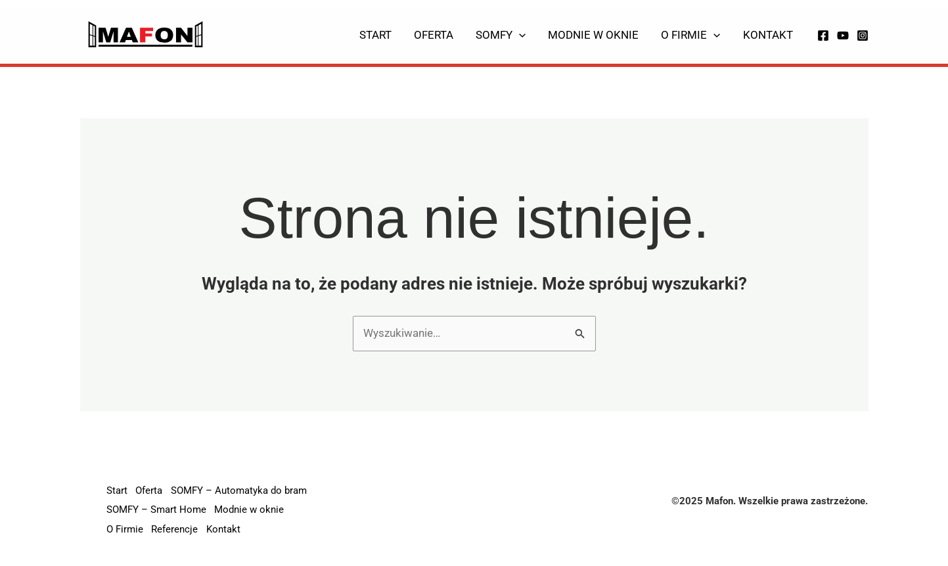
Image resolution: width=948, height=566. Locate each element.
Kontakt (768, 34)
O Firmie (690, 35)
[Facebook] (823, 35)
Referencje (176, 530)
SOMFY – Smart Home (156, 511)
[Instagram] (863, 35)
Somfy (501, 35)
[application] (519, 35)
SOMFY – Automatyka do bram (242, 492)
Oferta (433, 34)
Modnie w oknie (593, 34)
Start (375, 34)
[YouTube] (843, 35)
